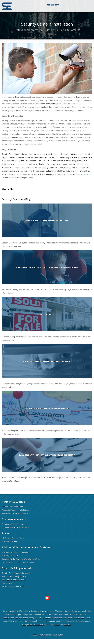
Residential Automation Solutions (15, 510)
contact (87, 174)
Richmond (86, 621)
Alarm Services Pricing (11, 541)
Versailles (67, 624)
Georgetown (27, 624)
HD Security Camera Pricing (13, 538)
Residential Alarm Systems (12, 506)
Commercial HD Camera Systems (15, 527)
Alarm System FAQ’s (10, 555)
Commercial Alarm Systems (13, 524)
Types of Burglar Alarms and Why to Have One (21, 559)
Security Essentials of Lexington (50, 635)
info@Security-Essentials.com (14, 586)
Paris (57, 624)
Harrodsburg (49, 624)
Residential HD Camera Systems (15, 513)
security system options (52, 104)
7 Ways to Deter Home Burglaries (15, 552)
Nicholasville (38, 624)
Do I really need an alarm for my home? (18, 562)
